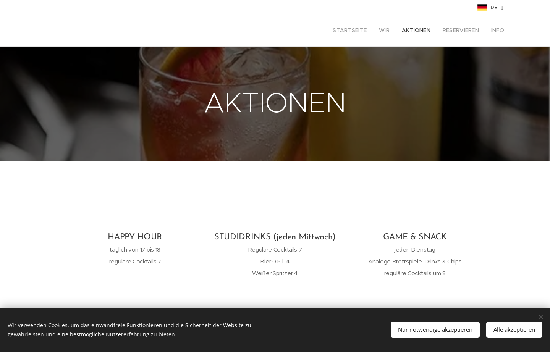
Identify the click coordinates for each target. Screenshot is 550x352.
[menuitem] (457, 30)
